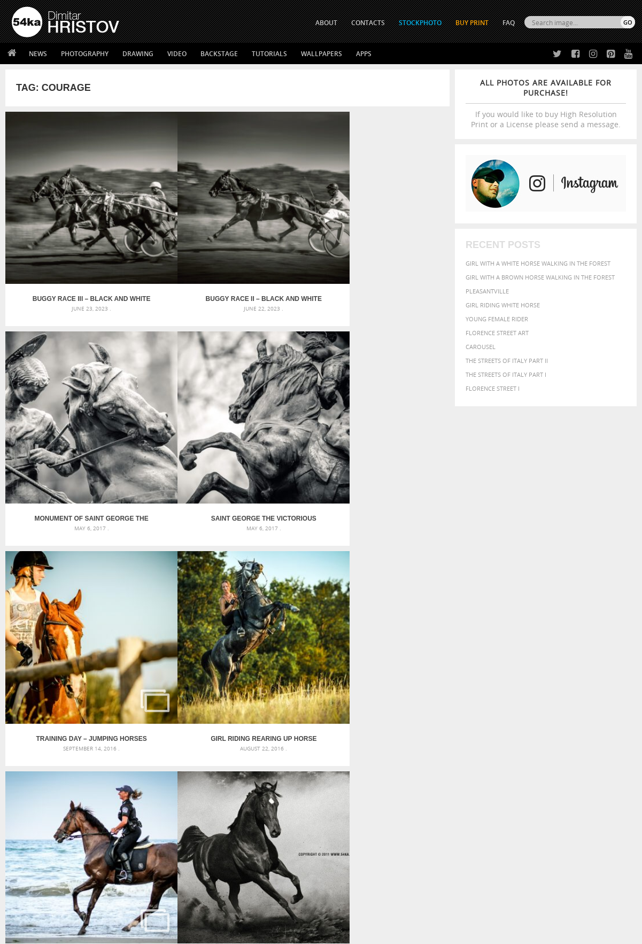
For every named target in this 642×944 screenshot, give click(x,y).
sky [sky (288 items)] (583, 741)
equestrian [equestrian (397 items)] (483, 720)
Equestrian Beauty (123, 907)
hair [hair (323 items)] (441, 730)
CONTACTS (368, 22)
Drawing (137, 53)
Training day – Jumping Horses (61, 396)
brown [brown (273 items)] (518, 710)
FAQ (508, 22)
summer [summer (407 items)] (449, 752)
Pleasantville (487, 291)
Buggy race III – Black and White (61, 238)
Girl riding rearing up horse (171, 396)
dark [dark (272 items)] (598, 710)
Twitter (345, 817)
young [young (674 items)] (534, 751)
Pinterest (347, 858)
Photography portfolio (50, 843)
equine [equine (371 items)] (515, 720)
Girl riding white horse (503, 305)
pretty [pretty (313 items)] (567, 741)
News (38, 53)
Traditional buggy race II (171, 555)
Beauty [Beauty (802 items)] (451, 709)
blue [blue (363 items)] (500, 710)
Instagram (349, 844)
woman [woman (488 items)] (505, 751)
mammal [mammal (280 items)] (518, 731)
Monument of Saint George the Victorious (283, 238)
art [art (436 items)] (469, 698)
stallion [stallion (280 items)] (601, 741)
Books (176, 843)
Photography (85, 53)
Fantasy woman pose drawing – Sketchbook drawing (309, 711)
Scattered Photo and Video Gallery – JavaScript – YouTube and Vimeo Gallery (110, 698)
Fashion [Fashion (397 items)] (558, 720)
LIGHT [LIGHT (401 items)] (496, 730)
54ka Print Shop (36, 816)
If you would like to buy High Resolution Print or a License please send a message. (546, 103)
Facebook (348, 830)
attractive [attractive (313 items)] (492, 698)
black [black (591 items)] (480, 710)
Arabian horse (394, 396)
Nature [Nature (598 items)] (565, 730)
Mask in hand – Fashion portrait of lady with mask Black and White (110, 711)
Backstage (219, 53)
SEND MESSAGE (541, 837)
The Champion (394, 555)
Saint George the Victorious (394, 238)
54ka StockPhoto (38, 829)
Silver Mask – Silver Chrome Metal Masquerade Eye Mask (104, 737)
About (176, 816)
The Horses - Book (39, 856)
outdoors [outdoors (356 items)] (452, 741)
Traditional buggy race (283, 555)
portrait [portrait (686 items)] (538, 740)
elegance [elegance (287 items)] (449, 720)
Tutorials (269, 53)
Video (177, 53)
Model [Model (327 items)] (539, 730)
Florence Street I (493, 388)
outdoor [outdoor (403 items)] (610, 730)
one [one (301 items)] (587, 731)
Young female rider (497, 319)
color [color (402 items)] (564, 710)
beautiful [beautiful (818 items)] (587, 697)
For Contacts (188, 869)
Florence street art (497, 333)
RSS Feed (234, 907)
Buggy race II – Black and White (172, 238)
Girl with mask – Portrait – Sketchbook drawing (302, 724)
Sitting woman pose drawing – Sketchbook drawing (308, 750)
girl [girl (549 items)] (609, 720)
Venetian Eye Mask (187, 907)
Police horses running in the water (282, 396)
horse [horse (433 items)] (475, 730)
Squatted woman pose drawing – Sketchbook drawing (312, 737)
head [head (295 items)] (456, 731)
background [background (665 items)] (536, 698)
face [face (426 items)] (535, 720)
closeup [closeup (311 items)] (540, 710)
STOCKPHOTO (420, 22)
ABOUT (326, 22)
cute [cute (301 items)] (583, 710)
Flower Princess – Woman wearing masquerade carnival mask (110, 750)
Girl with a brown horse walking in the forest (540, 277)
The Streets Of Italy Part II (507, 361)
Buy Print (472, 22)
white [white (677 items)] (477, 751)
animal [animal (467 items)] (449, 698)
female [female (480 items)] (586, 720)
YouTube (346, 872)
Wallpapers (321, 53)
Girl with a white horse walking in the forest (538, 263)
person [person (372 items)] (506, 741)
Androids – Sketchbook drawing (277, 698)
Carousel (481, 347)
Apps (364, 53)
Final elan (61, 555)
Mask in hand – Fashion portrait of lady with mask (96, 724)
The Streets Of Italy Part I (506, 374)
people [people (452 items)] (481, 741)
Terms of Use (159, 932)
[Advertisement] (323, 636)
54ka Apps (26, 869)
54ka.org (100, 932)
